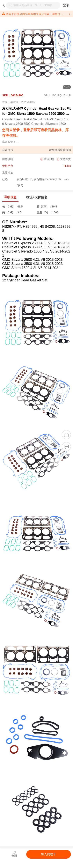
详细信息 (10, 197)
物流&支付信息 (36, 197)
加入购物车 (48, 854)
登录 (66, 5)
